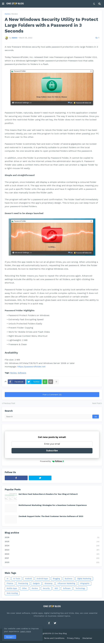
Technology (80, 588)
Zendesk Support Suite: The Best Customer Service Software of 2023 (51, 516)
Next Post (96, 403)
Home (7, 14)
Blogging (56, 579)
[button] (3, 3)
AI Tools (16, 579)
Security (46, 588)
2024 (52, 545)
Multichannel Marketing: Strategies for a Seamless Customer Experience (53, 505)
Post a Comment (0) (52, 394)
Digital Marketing (84, 579)
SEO (56, 588)
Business (68, 579)
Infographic (84, 583)
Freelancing (23, 583)
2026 (52, 537)
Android (28, 579)
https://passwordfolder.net (31, 366)
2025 (52, 541)
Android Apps (42, 579)
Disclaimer (87, 638)
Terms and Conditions (54, 638)
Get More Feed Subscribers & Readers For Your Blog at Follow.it (48, 494)
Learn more (25, 631)
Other (24, 588)
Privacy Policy (73, 638)
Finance (10, 583)
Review (15, 14)
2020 (52, 562)
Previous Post (9, 403)
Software (22, 373)
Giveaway (49, 583)
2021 (52, 558)
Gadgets (36, 583)
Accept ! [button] (10, 637)
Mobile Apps (12, 588)
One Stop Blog (60, 633)
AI (7, 579)
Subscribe (52, 450)
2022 (52, 554)
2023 (52, 550)
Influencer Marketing (66, 583)
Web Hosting (12, 593)
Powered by (52, 461)
